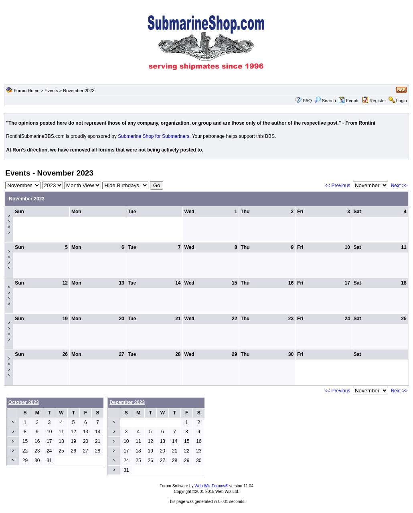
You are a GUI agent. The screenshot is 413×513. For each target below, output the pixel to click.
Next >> (399, 185)
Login (401, 100)
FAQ (307, 100)
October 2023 (23, 402)
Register (378, 100)
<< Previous (337, 185)
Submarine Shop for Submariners (153, 136)
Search (325, 100)
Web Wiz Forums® (211, 486)
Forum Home (26, 90)
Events (51, 90)
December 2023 (127, 402)
